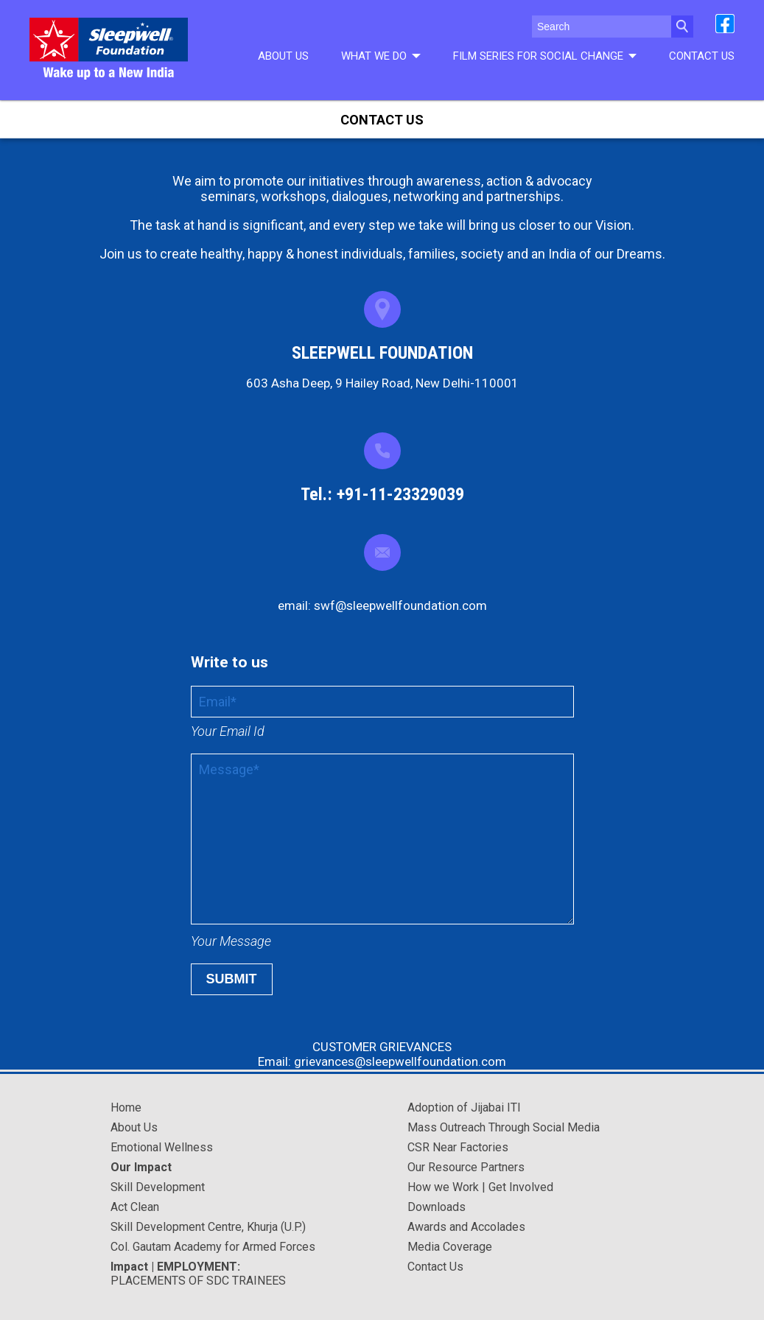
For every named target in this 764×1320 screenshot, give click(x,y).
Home (126, 1107)
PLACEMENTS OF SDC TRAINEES (198, 1274)
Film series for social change (545, 56)
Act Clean (135, 1207)
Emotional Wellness (162, 1147)
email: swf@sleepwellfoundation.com (382, 605)
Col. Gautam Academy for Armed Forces (213, 1247)
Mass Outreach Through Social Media (503, 1127)
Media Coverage (449, 1247)
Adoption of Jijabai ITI (464, 1107)
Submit (231, 979)
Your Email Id (227, 731)
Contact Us (702, 56)
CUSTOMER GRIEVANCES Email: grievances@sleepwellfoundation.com (382, 1054)
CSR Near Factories (457, 1147)
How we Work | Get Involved (480, 1187)
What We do (380, 56)
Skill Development (158, 1187)
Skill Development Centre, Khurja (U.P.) (208, 1227)
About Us (283, 56)
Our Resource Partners (466, 1167)
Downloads (436, 1207)
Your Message (231, 941)
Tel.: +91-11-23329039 (382, 494)
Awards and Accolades (466, 1227)
